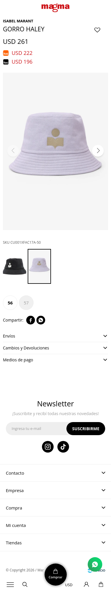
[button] (98, 151)
